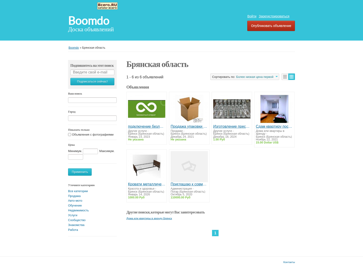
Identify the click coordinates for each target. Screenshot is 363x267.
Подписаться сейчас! (92, 81)
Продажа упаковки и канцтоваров (189, 126)
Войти (251, 16)
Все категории (78, 191)
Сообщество (77, 220)
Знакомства (76, 225)
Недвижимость (78, 210)
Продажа (74, 196)
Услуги (72, 215)
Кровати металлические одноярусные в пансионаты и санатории (146, 184)
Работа (73, 230)
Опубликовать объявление (271, 26)
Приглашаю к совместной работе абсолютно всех (189, 184)
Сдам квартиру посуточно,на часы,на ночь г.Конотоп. (274, 126)
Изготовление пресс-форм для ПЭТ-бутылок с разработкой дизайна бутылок (231, 126)
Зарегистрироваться (274, 16)
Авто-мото (75, 200)
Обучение (75, 205)
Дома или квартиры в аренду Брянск (149, 218)
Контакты (289, 262)
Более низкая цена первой (254, 77)
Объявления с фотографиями (93, 134)
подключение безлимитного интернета (146, 126)
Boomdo (88, 21)
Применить (80, 172)
